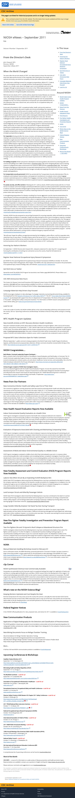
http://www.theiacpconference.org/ (14, 721)
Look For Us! (63, 87)
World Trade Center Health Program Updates (65, 98)
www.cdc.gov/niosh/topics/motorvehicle (30, 301)
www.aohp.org (8, 685)
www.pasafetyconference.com (12, 692)
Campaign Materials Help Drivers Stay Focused (65, 83)
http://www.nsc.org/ (9, 742)
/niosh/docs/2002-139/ (37, 163)
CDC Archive (7, 11)
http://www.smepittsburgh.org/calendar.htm (16, 728)
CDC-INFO (12, 284)
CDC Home (18, 21)
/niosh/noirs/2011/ (8, 714)
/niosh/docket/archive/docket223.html (14, 232)
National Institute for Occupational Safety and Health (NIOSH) (24, 779)
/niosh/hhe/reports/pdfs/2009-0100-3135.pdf (17, 446)
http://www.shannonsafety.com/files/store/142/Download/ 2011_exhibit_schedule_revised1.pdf (20, 700)
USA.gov (3, 796)
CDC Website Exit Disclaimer (45, 796)
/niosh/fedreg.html (63, 612)
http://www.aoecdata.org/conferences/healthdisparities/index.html (23, 671)
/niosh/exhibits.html (45, 752)
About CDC (4, 789)
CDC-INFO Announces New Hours (64, 77)
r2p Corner (63, 126)
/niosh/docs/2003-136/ (53, 165)
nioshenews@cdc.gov (40, 765)
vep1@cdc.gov (15, 559)
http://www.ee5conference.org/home (14, 749)
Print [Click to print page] (4, 41)
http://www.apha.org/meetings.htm (14, 735)
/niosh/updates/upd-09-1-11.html (12, 253)
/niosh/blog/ (23, 602)
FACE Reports (64, 116)
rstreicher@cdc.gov (8, 582)
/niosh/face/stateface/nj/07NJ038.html (24, 515)
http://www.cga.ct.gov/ (33, 403)
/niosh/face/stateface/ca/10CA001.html (14, 488)
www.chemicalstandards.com (13, 580)
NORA (61, 124)
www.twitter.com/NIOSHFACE (11, 274)
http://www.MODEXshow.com (13, 555)
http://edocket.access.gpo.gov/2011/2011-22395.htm (23, 345)
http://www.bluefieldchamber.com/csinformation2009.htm (20, 678)
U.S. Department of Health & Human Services (12, 793)
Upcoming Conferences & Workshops (64, 147)
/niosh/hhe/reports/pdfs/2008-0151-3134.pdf (17, 465)
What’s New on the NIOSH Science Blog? (65, 131)
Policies (39, 793)
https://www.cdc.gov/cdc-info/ (46, 286)
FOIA (39, 791)
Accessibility (41, 789)
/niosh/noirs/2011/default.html (46, 264)
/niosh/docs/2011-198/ (9, 628)
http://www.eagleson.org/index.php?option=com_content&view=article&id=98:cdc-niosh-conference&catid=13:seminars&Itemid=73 (28, 664)
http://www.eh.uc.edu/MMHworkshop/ (35, 557)
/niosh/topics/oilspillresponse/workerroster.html (17, 212)
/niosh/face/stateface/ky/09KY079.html (38, 501)
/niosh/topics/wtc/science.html (16, 331)
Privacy (3, 791)
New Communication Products (64, 141)
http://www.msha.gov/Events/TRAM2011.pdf (17, 708)
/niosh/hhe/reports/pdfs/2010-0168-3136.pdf (17, 425)
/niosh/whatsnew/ (46, 649)
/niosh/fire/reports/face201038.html (13, 539)
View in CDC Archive (8, 25)
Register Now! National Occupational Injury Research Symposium (65, 64)
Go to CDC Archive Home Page (25, 25)
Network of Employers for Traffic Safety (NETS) (31, 296)
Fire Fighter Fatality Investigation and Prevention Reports (65, 120)
